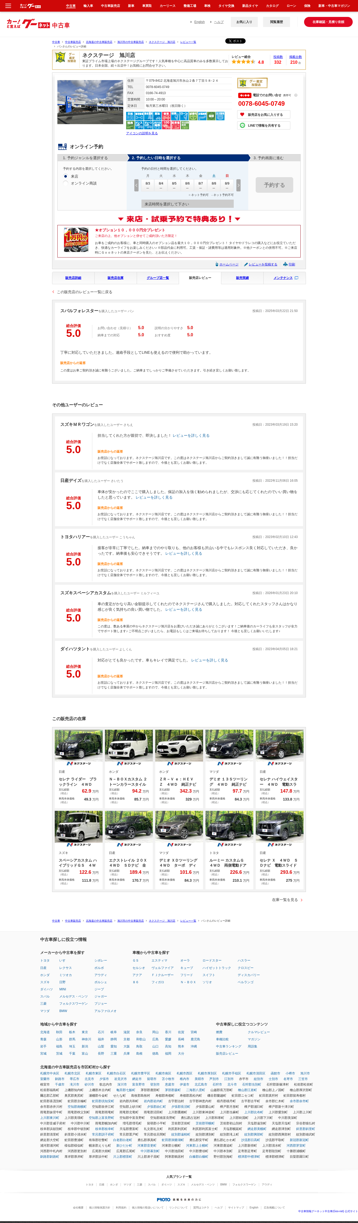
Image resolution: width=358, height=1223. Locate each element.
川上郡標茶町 (122, 1156)
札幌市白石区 (116, 1073)
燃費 (219, 1032)
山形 (59, 1039)
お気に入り (244, 22)
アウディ (100, 975)
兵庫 (126, 1053)
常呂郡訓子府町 (103, 1134)
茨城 (59, 1053)
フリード (186, 975)
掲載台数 (295, 57)
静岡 (114, 1039)
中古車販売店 (73, 41)
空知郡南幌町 (77, 1107)
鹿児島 (195, 1039)
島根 (139, 1053)
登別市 (155, 1084)
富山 (85, 1053)
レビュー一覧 (188, 41)
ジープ (99, 989)
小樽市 (290, 1073)
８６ (135, 982)
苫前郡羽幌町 (205, 1123)
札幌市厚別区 (207, 1073)
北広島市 (201, 1084)
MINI (62, 989)
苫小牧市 (168, 1079)
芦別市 (214, 1079)
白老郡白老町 (122, 1140)
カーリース (168, 6)
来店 (74, 176)
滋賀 (126, 1032)
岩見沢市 (120, 1079)
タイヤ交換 (226, 6)
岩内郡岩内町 (153, 1101)
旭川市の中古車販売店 (130, 41)
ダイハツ (46, 989)
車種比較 (222, 1039)
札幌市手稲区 (231, 1073)
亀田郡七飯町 (125, 1090)
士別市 (273, 1079)
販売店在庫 (115, 278)
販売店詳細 (73, 278)
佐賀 (181, 1032)
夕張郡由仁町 (156, 1107)
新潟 (85, 1046)
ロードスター (212, 960)
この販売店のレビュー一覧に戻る (84, 292)
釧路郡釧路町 (49, 1156)
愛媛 (168, 1039)
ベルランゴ (246, 982)
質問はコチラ (201, 1207)
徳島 (155, 1053)
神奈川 (86, 1039)
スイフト (209, 975)
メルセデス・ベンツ (73, 996)
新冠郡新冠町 (299, 1140)
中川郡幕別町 (150, 1151)
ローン (291, 6)
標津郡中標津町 (249, 1156)
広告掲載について (274, 1207)
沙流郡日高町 (250, 1140)
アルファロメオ (105, 1011)
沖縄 (194, 1046)
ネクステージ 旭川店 (162, 41)
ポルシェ (100, 982)
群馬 (72, 1039)
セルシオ (138, 968)
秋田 (59, 1032)
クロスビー (246, 968)
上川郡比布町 (253, 1112)
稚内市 (184, 1079)
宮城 (43, 1053)
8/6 (187, 185)
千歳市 (60, 1084)
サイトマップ (236, 1207)
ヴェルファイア (163, 968)
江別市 (229, 1079)
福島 (59, 1046)
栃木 (72, 1032)
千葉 (72, 1053)
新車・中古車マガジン (334, 6)
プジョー (100, 1003)
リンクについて (178, 1207)
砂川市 (89, 1084)
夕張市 (104, 1079)
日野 (62, 982)
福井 (101, 1039)
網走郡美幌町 (257, 1129)
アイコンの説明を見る (142, 133)
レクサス (65, 968)
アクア (137, 975)
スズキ (45, 982)
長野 (101, 1053)
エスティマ (159, 960)
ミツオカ (65, 975)
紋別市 (258, 1079)
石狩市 (217, 1084)
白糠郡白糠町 (198, 1156)
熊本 (181, 1046)
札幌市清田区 (255, 1073)
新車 (131, 6)
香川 (168, 1032)
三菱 (43, 1003)
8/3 (147, 185)
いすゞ (64, 960)
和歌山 (141, 1039)
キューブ (186, 968)
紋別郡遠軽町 (180, 1134)
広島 (155, 1039)
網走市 (137, 1079)
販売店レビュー (200, 278)
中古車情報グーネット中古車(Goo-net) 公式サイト (328, 1211)
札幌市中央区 (49, 1073)
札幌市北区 (72, 1073)
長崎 (181, 1039)
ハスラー (244, 960)
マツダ (45, 1011)
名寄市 (288, 1079)
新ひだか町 (124, 1145)
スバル (45, 996)
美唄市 (199, 1079)
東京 (85, 1032)
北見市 (89, 1079)
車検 (207, 6)
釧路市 (60, 1079)
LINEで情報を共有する (264, 125)
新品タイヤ (250, 6)
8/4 (161, 185)
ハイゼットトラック (217, 968)
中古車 (56, 41)
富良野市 (138, 1084)
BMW (63, 1011)
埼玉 (72, 1046)
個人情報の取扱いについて (148, 1207)
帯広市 (74, 1079)
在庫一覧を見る (285, 900)
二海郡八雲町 (195, 1090)
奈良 (139, 1032)
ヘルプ (219, 22)
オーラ (185, 960)
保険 (307, 6)
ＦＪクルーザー (163, 975)
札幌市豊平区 (140, 1073)
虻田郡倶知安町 (103, 1101)
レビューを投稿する (263, 264)
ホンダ (45, 975)
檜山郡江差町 (247, 1090)
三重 (114, 1053)
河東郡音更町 (147, 1145)
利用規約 (121, 1207)
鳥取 (139, 1046)
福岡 (168, 1053)
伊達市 (184, 1084)
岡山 (155, 1032)
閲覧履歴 (276, 22)
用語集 (252, 1046)
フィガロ (158, 982)
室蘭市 (45, 1079)
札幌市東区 (94, 1073)
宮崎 (194, 1032)
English (199, 22)
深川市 (122, 1084)
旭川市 (305, 1073)
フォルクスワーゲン (73, 1003)
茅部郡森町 (173, 1090)
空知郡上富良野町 (101, 1118)
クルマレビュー (259, 1032)
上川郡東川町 (49, 1118)
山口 (155, 1046)
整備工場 (189, 6)
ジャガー (100, 996)
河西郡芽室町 (296, 1145)
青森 (43, 1039)
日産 (43, 968)
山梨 (101, 1046)
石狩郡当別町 (251, 1084)
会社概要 (78, 1207)
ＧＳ (135, 960)
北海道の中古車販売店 (99, 41)
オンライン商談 (84, 183)
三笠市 (303, 1079)
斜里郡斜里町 (305, 1129)
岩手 (43, 1046)
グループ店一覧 (158, 278)
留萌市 (152, 1079)
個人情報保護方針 (99, 1207)
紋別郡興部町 (253, 1134)
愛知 (114, 1046)
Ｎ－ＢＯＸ (188, 982)
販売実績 (242, 278)
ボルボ (99, 968)
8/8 (214, 185)
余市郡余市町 (299, 1101)
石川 (101, 1032)
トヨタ (45, 960)
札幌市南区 (163, 1073)
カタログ (272, 6)
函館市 (275, 1073)
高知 (168, 1046)
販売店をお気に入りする (265, 115)
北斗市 (232, 1084)
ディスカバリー (249, 975)
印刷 (292, 264)
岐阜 (114, 1032)
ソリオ (207, 982)
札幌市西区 (184, 1073)
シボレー (100, 960)
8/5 (174, 185)
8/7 (200, 185)
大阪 (126, 1046)
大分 (181, 1053)
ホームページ (228, 264)
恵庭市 (170, 1084)
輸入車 (88, 6)
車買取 (147, 6)
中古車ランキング (228, 1046)
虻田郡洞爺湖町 (173, 1140)
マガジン (254, 1039)
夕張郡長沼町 (180, 1107)
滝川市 (74, 1084)
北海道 (45, 1032)
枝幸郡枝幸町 (104, 1129)
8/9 (227, 185)
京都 (126, 1039)
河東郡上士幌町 (197, 1145)
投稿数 (278, 57)
